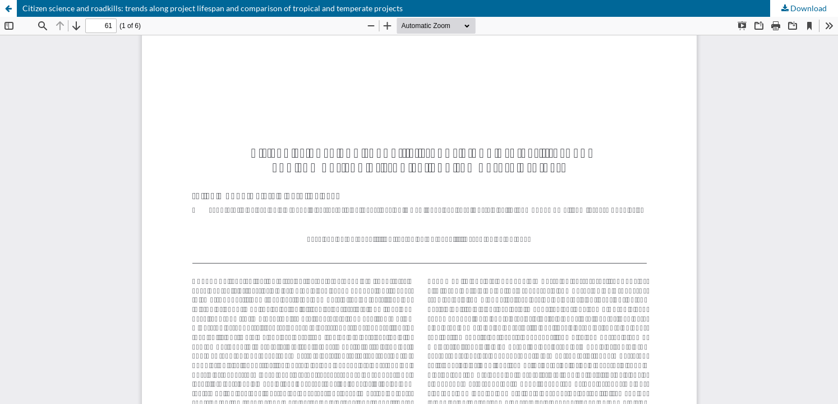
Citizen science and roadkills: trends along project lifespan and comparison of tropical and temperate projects (212, 8)
